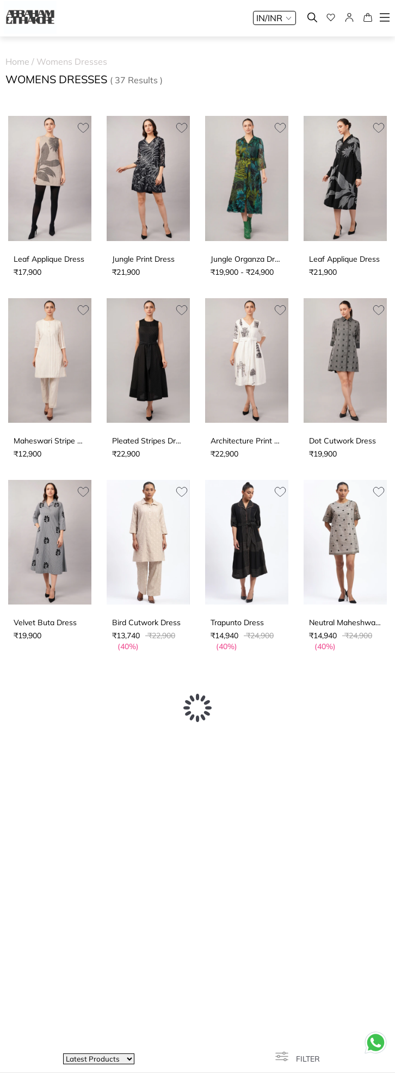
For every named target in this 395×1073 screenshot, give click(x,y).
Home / (20, 61)
